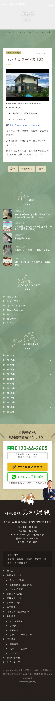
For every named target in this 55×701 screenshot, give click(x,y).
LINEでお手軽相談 (30, 476)
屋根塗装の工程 (22, 238)
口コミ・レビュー (16, 305)
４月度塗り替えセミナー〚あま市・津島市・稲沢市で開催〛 (33, 228)
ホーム (6, 32)
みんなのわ (13, 314)
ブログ (14, 32)
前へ (41, 168)
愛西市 (38, 559)
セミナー (11, 318)
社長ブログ (13, 296)
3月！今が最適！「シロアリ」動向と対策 (33, 263)
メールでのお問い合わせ (32, 534)
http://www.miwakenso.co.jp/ (25, 125)
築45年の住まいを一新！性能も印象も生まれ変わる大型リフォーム (32, 216)
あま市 (10, 559)
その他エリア (21, 563)
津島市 (20, 559)
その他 (10, 323)
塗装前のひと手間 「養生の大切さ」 (33, 250)
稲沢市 (29, 559)
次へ (13, 168)
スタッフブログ (26, 32)
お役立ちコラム (15, 310)
